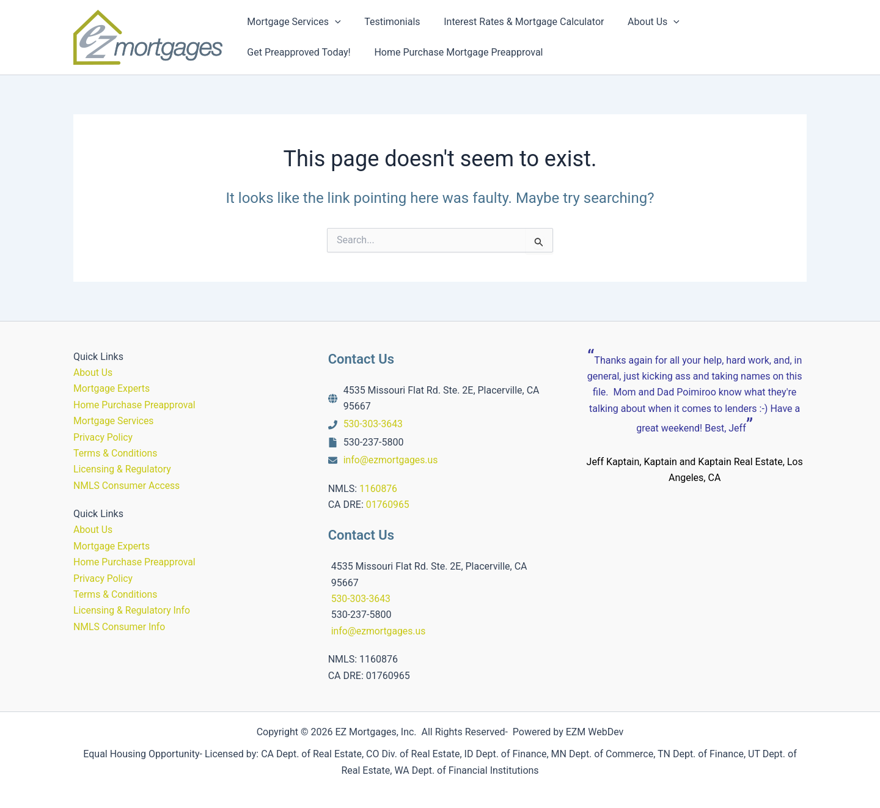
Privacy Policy (103, 437)
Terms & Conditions (116, 453)
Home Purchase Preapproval (135, 405)
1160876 (378, 488)
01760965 (388, 504)
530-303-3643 (373, 424)
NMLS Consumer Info (120, 627)
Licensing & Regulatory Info (132, 610)
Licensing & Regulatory (122, 469)
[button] (333, 22)
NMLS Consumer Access (127, 485)
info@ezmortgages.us (391, 460)
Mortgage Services (114, 421)
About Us (93, 372)
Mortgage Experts (112, 388)
